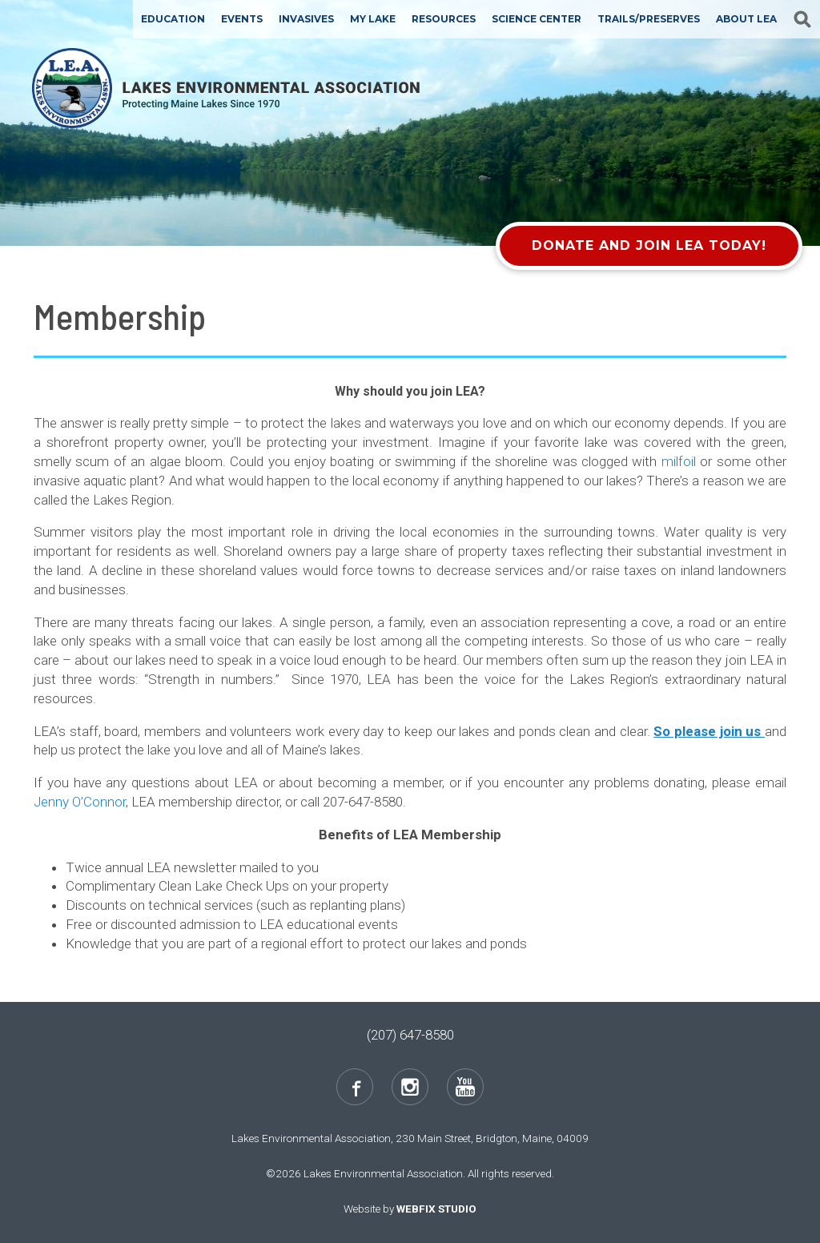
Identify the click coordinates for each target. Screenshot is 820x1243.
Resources (444, 19)
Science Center (536, 19)
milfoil (678, 461)
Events (242, 19)
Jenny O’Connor (80, 802)
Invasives (306, 19)
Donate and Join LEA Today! (649, 245)
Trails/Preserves (648, 19)
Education (173, 19)
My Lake (373, 19)
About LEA (746, 19)
